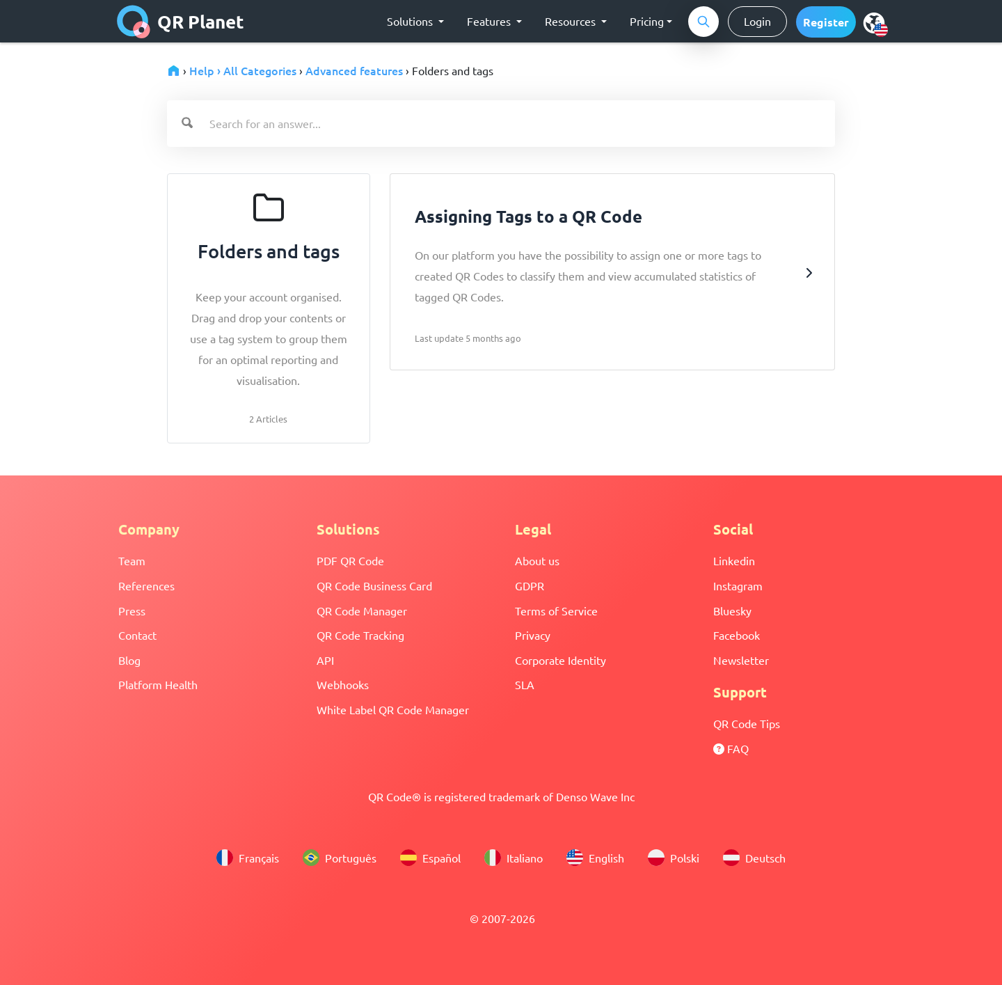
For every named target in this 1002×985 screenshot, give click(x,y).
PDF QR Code (350, 560)
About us (537, 560)
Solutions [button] (411, 21)
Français (247, 857)
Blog (129, 660)
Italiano (513, 857)
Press (131, 610)
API (325, 660)
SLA (524, 684)
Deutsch (754, 857)
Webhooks (343, 684)
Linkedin (734, 560)
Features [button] (490, 21)
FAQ (731, 748)
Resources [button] (571, 21)
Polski (673, 857)
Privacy (532, 635)
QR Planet (180, 21)
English (595, 857)
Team (131, 560)
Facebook (736, 635)
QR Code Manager (362, 610)
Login (757, 21)
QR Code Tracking (360, 635)
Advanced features (354, 70)
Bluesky (732, 610)
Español (430, 857)
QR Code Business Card (374, 585)
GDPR (529, 585)
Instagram (738, 585)
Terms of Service (556, 610)
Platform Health (158, 684)
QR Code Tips (746, 723)
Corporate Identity (560, 660)
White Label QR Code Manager (393, 709)
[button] (826, 22)
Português (339, 857)
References (146, 585)
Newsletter (741, 660)
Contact (137, 635)
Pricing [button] (647, 21)
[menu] (874, 22)
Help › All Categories (242, 70)
